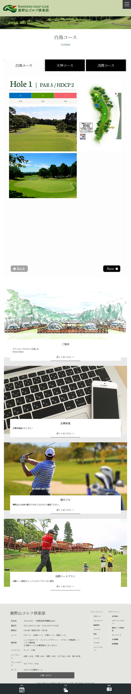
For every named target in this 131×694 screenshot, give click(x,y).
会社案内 (115, 616)
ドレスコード (116, 635)
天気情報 (115, 639)
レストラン (97, 629)
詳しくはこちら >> (65, 356)
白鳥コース (23, 65)
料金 (95, 634)
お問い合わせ (46, 675)
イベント (96, 638)
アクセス (96, 643)
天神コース (64, 65)
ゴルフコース (98, 621)
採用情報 (115, 644)
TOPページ (97, 616)
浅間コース (106, 65)
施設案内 (96, 625)
